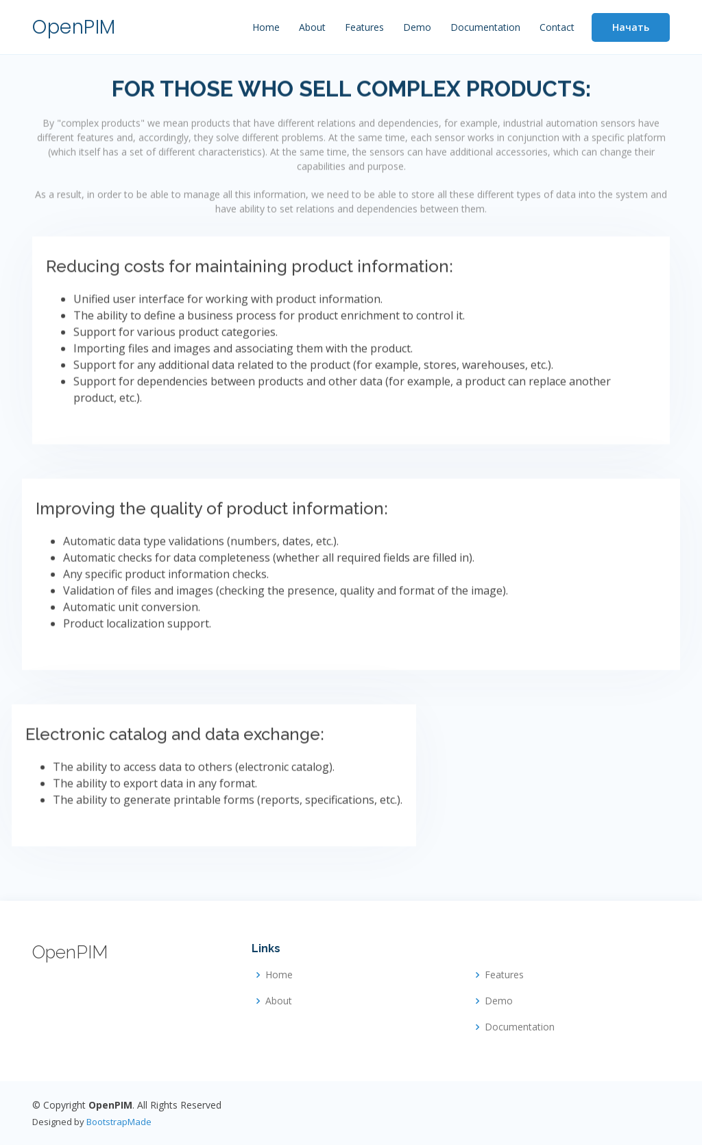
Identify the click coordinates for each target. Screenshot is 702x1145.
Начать (630, 27)
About (312, 27)
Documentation (485, 27)
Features (364, 27)
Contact (557, 27)
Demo (417, 27)
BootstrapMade (119, 1122)
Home (266, 27)
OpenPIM (74, 27)
